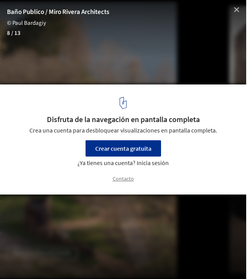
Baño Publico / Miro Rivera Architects (58, 12)
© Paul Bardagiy (26, 23)
